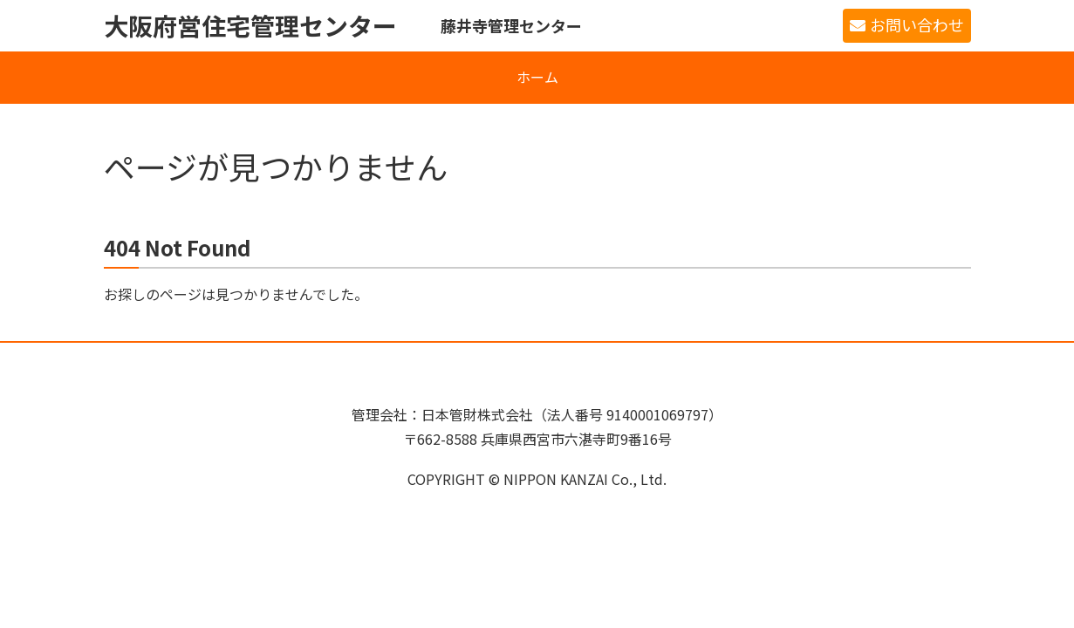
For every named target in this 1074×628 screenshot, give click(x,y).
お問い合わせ (917, 24)
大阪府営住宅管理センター (250, 25)
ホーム (537, 76)
